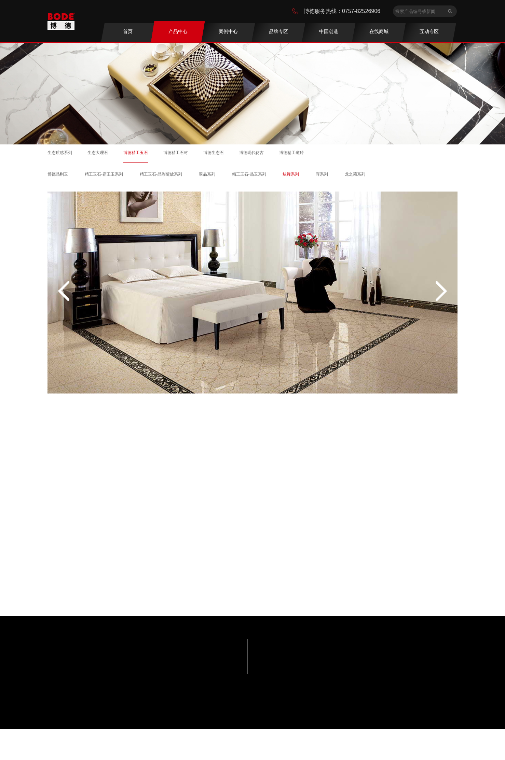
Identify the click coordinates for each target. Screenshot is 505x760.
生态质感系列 (59, 152)
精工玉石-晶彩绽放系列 (161, 175)
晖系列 (322, 175)
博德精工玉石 (135, 152)
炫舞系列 (291, 175)
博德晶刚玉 (57, 175)
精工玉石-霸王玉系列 (104, 175)
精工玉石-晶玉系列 (249, 175)
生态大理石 (97, 152)
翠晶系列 (207, 175)
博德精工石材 (175, 152)
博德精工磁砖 (291, 152)
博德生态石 (213, 152)
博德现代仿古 (251, 152)
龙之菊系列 (355, 175)
